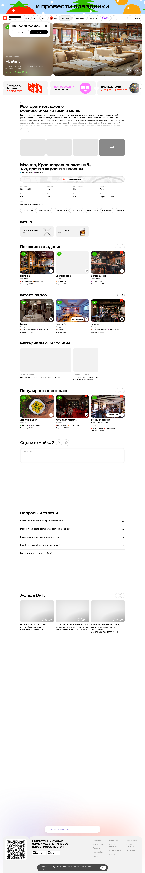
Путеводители (115, 850)
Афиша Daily (114, 840)
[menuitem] (27, 18)
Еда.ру (112, 854)
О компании (98, 844)
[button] (27, 210)
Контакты (97, 856)
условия (56, 869)
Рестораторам (131, 840)
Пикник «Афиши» (113, 845)
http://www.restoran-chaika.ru (32, 204)
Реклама (96, 848)
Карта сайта (98, 852)
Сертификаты (131, 850)
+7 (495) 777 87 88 (107, 197)
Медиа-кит (97, 840)
